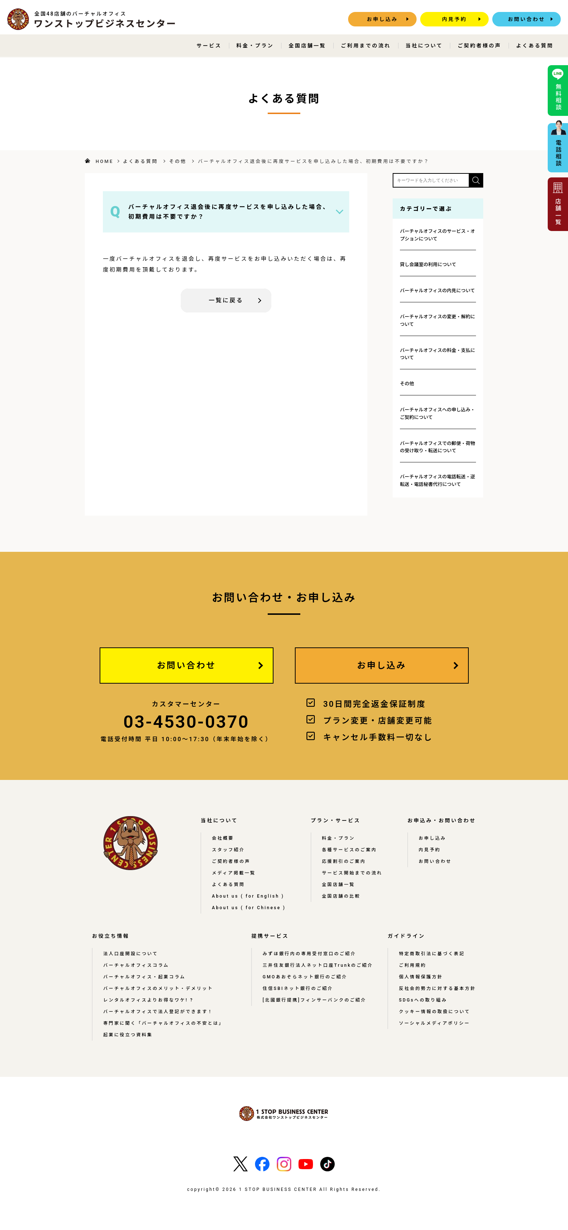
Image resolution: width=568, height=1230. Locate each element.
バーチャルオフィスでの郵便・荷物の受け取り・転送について (437, 447)
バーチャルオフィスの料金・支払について (437, 354)
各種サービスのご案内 (349, 849)
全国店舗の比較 (341, 896)
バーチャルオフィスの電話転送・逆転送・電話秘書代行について (437, 480)
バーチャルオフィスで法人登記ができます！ (158, 1011)
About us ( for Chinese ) (249, 907)
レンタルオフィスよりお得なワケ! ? (148, 1000)
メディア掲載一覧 (234, 873)
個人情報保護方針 (421, 976)
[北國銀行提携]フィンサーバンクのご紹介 (315, 1000)
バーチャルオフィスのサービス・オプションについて (437, 235)
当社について (424, 46)
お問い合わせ (526, 19)
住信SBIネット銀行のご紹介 (298, 988)
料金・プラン (255, 46)
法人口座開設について (130, 953)
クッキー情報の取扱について (434, 1011)
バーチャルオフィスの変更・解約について (437, 320)
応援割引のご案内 (344, 861)
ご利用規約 (412, 965)
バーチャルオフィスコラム (136, 965)
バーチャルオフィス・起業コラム (144, 976)
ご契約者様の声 (479, 46)
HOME (104, 161)
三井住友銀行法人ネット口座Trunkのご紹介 (318, 965)
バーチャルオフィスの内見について (437, 290)
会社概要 (223, 838)
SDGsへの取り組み (423, 1000)
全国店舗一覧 (307, 46)
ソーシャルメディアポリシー (434, 1023)
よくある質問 (535, 46)
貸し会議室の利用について (428, 264)
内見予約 (454, 19)
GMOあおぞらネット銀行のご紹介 (305, 976)
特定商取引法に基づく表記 (432, 953)
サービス (209, 46)
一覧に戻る (226, 300)
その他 (178, 161)
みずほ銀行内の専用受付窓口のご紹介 (309, 953)
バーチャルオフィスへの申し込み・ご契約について (437, 413)
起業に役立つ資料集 (128, 1034)
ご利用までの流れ (366, 46)
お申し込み (382, 19)
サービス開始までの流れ (352, 873)
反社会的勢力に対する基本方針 (437, 988)
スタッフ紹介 (228, 849)
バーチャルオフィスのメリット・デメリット (158, 988)
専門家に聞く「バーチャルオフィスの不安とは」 (163, 1023)
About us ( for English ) (248, 896)
